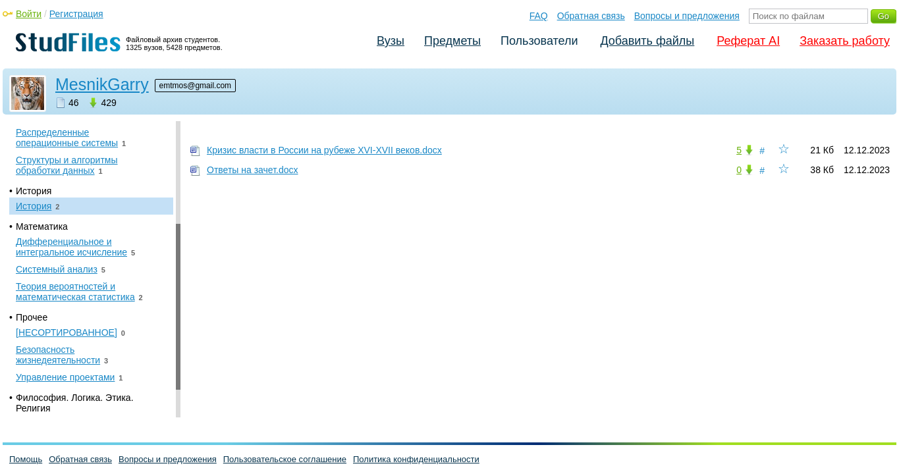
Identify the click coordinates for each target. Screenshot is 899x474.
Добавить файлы (647, 40)
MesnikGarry (102, 84)
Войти (28, 14)
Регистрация (76, 14)
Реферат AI (748, 40)
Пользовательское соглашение (284, 459)
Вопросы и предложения (687, 16)
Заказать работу (845, 40)
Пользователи (539, 40)
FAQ (539, 16)
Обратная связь (591, 16)
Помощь (25, 459)
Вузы (390, 40)
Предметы (452, 40)
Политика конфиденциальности (416, 459)
